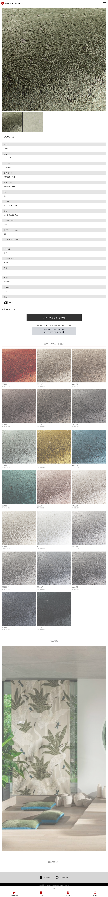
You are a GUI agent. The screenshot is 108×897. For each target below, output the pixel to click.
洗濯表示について (9, 309)
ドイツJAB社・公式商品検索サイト (54, 330)
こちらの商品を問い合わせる (54, 317)
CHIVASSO (8, 167)
